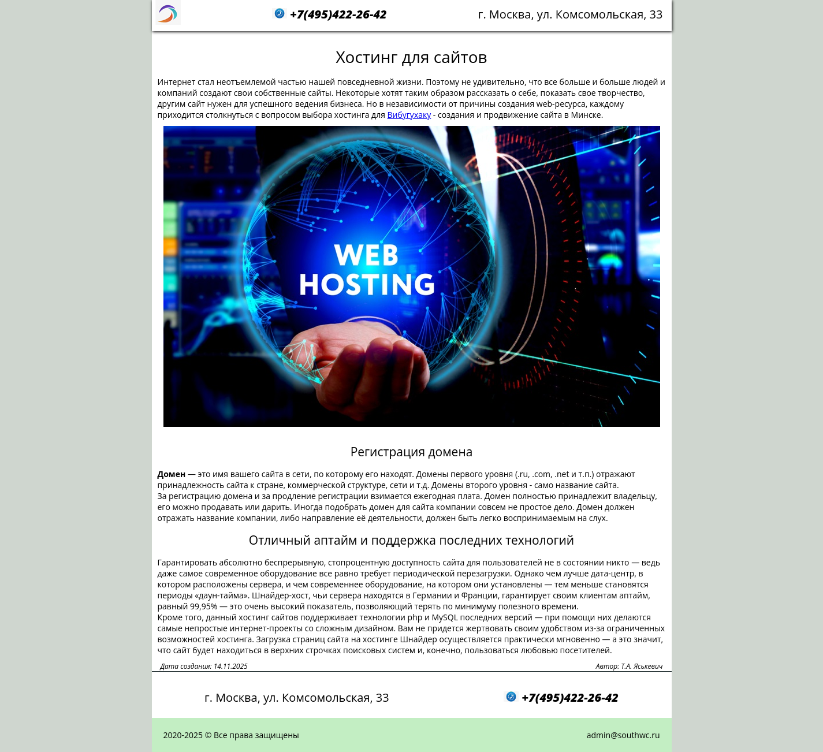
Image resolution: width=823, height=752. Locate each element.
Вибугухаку (409, 114)
